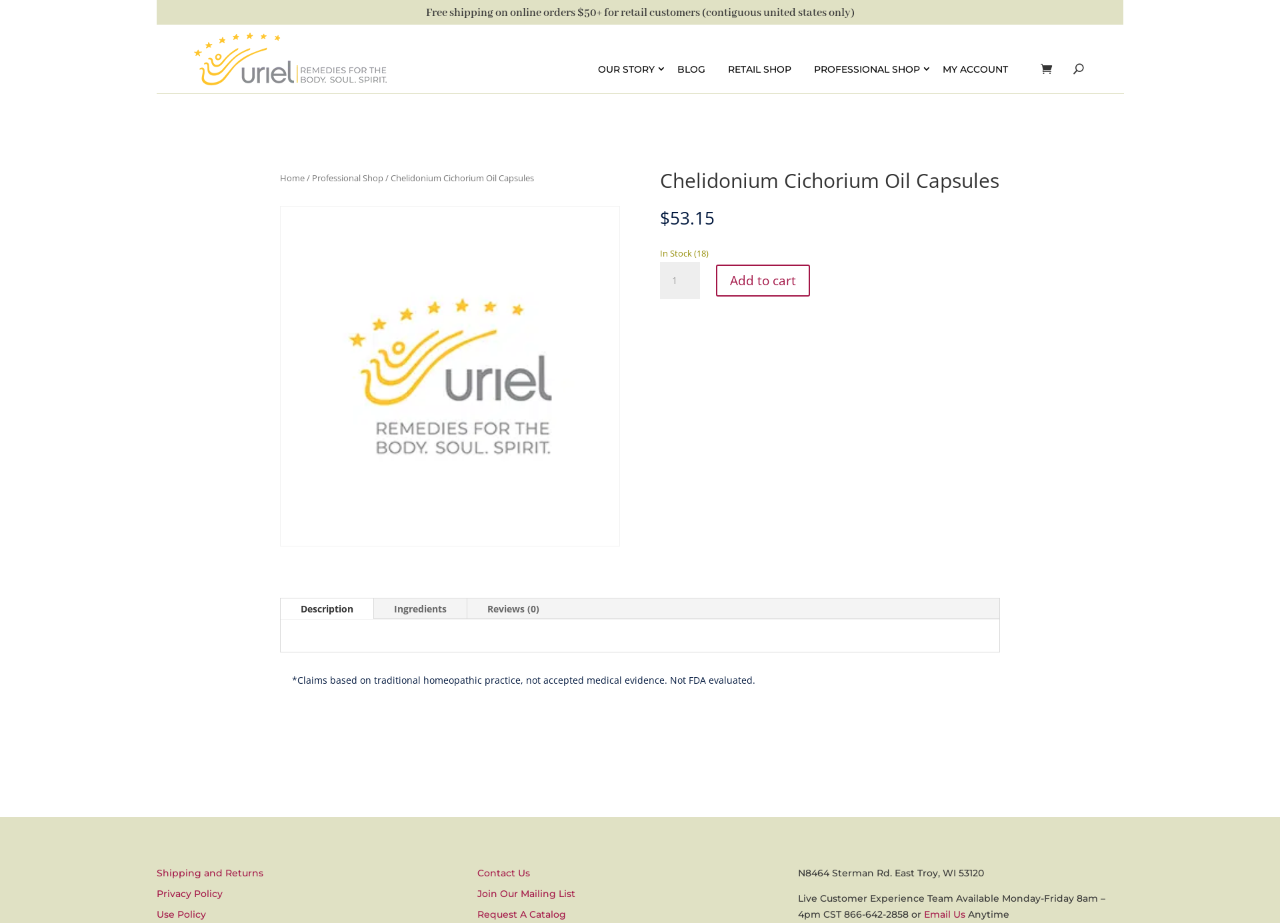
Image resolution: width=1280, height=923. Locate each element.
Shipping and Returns (210, 873)
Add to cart (765, 280)
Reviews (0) (513, 608)
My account (975, 68)
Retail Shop (759, 68)
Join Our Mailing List (526, 894)
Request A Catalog (521, 914)
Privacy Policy (190, 894)
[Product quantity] (680, 280)
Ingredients (420, 608)
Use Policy (181, 914)
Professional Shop (867, 68)
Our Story (626, 68)
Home (292, 178)
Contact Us (503, 873)
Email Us (944, 914)
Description (327, 608)
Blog (691, 68)
